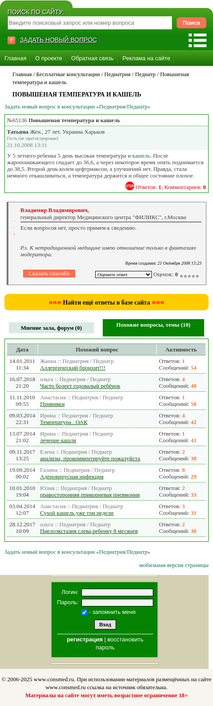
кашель (141, 155)
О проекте (48, 58)
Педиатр (145, 74)
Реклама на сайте (146, 58)
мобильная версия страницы (174, 565)
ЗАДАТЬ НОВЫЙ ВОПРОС (58, 39)
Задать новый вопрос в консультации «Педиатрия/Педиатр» (77, 106)
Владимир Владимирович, (54, 210)
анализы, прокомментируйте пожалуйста (90, 458)
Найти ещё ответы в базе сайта (106, 302)
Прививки (52, 404)
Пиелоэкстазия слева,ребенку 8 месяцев (89, 531)
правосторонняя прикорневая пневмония (90, 494)
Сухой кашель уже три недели (77, 512)
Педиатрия (118, 74)
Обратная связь (92, 58)
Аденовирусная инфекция (72, 476)
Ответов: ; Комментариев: (171, 187)
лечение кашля (58, 440)
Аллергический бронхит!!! (73, 367)
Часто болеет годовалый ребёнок (80, 385)
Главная (15, 58)
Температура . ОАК (64, 422)
